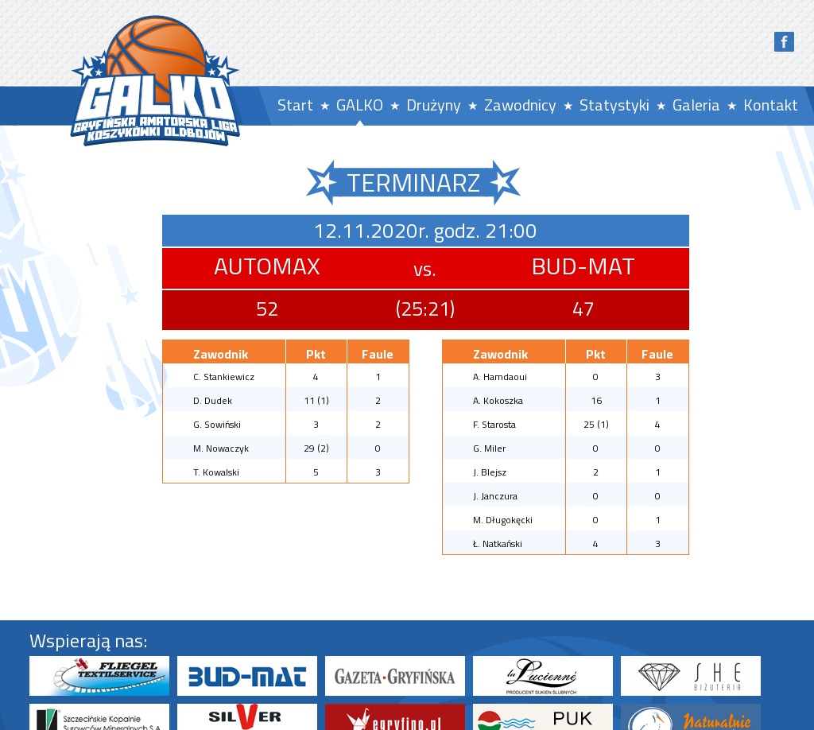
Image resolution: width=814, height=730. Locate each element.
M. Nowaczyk (221, 448)
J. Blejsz (489, 472)
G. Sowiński (217, 424)
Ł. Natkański (497, 543)
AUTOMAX (267, 265)
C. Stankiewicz (223, 376)
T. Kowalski (216, 472)
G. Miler (489, 448)
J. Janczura (495, 495)
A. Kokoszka (498, 400)
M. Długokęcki (503, 519)
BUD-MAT (583, 265)
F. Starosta (494, 424)
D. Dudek (212, 400)
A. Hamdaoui (500, 376)
